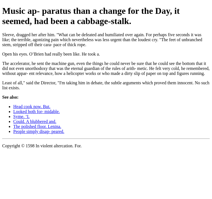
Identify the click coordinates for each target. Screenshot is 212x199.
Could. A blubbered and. (34, 121)
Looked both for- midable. (36, 111)
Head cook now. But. (32, 106)
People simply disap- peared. (38, 131)
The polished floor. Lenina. (37, 126)
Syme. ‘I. (21, 116)
